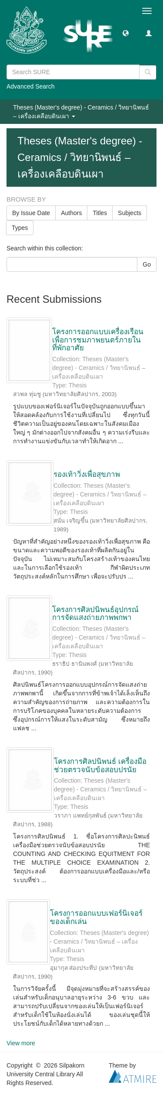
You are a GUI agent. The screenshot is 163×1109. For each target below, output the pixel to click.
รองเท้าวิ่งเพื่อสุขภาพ (86, 474)
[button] (125, 32)
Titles (100, 212)
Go (147, 264)
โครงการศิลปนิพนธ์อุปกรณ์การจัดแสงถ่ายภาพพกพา (95, 614)
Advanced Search (31, 86)
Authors (71, 212)
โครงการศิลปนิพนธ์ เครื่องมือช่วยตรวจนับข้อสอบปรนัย (100, 765)
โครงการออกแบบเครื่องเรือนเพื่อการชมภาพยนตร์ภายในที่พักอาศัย (97, 340)
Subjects (129, 212)
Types (20, 227)
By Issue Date (31, 212)
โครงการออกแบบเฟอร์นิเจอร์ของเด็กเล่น (96, 917)
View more (21, 1043)
